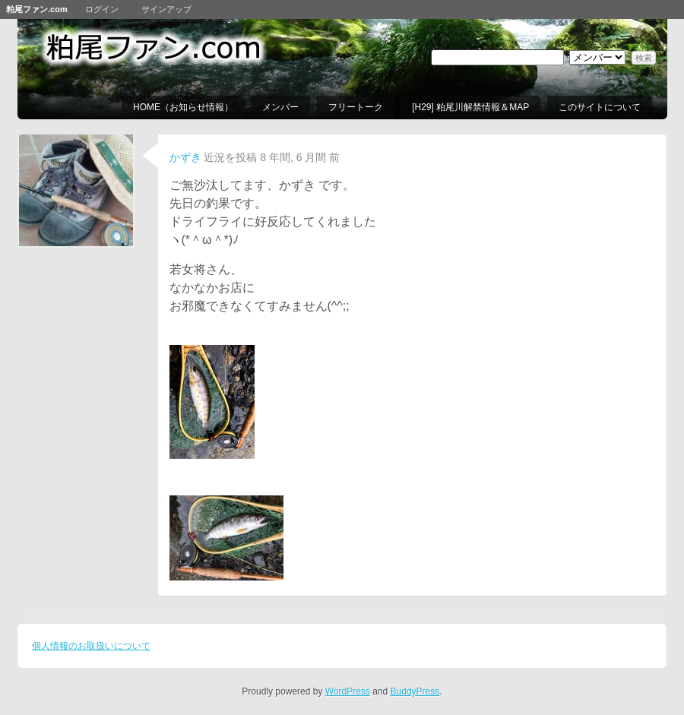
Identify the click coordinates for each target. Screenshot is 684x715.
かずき (185, 157)
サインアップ (166, 9)
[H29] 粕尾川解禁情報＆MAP (470, 107)
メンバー (280, 107)
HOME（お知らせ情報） (183, 107)
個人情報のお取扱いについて (91, 646)
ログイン (102, 9)
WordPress (347, 691)
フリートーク (355, 107)
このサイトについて (600, 107)
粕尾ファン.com (37, 9)
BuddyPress (415, 691)
